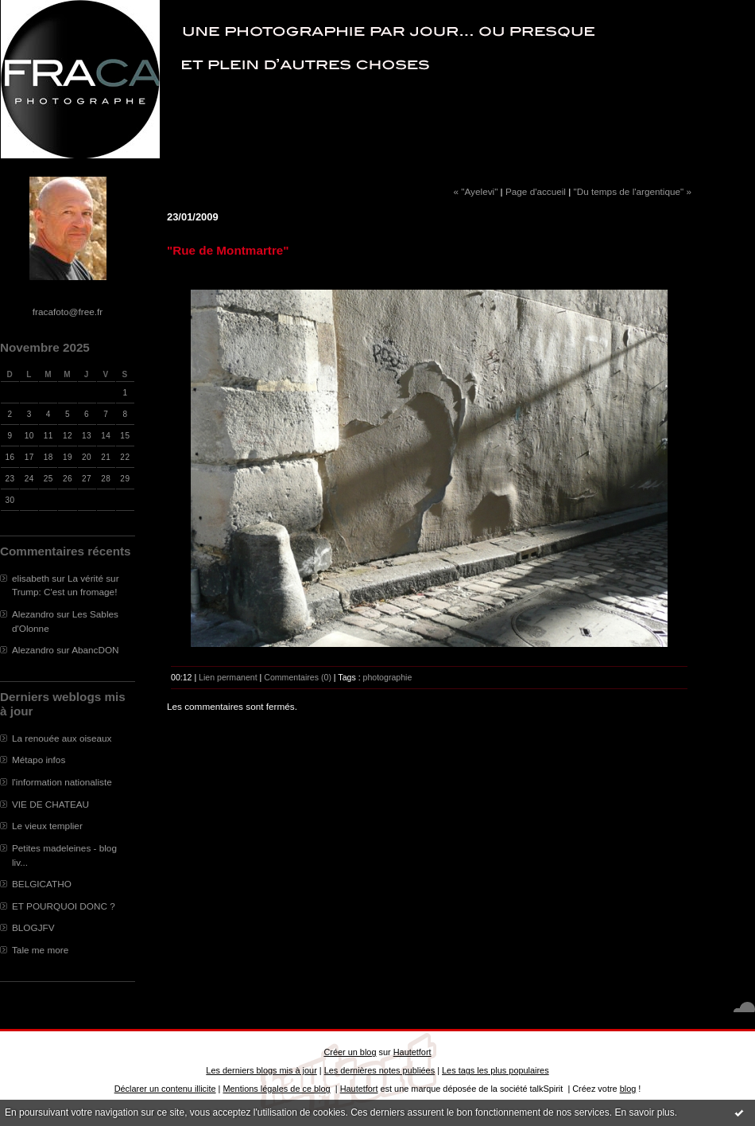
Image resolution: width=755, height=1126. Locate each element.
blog (628, 1088)
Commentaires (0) (297, 677)
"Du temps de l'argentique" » (632, 191)
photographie (387, 677)
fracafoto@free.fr (68, 311)
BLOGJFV (33, 927)
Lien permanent (228, 677)
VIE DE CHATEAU (50, 804)
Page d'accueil (535, 191)
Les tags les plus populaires (495, 1070)
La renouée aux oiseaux (61, 738)
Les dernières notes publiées (379, 1070)
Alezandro (33, 614)
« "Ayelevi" (476, 191)
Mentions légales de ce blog (276, 1088)
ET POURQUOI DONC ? (63, 906)
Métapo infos (38, 759)
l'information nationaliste (62, 782)
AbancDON (95, 650)
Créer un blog (349, 1052)
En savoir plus (644, 1112)
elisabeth (30, 578)
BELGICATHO (42, 884)
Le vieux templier (47, 825)
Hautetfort (412, 1052)
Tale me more (40, 950)
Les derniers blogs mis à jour (261, 1070)
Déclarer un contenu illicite (165, 1088)
